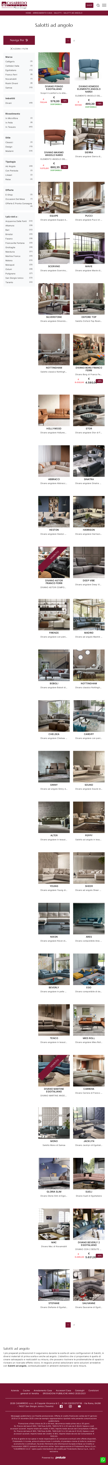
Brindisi (9, 234)
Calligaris (9, 61)
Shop (89, 5)
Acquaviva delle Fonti (16, 221)
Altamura (9, 225)
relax (8, 179)
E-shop (9, 194)
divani (8, 103)
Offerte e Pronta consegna (18, 203)
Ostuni (8, 269)
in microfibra (11, 118)
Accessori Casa (63, 1390)
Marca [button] (9, 56)
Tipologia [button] (10, 161)
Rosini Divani (11, 83)
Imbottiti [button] (10, 98)
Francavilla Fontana (15, 243)
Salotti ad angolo (73, 13)
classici (9, 142)
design (8, 146)
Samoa (8, 87)
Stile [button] (8, 137)
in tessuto (10, 127)
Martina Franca (12, 256)
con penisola (11, 170)
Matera (8, 260)
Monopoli (9, 265)
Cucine (26, 1390)
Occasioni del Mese (15, 199)
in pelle (9, 122)
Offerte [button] (9, 190)
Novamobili (10, 79)
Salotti (58, 13)
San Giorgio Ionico (14, 278)
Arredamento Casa (42, 13)
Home (28, 13)
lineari (8, 175)
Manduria (10, 252)
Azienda (15, 1390)
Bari (7, 230)
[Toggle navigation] (104, 5)
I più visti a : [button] (11, 216)
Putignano (10, 273)
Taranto (9, 282)
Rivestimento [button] (12, 113)
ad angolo (10, 166)
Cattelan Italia (12, 66)
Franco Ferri (11, 74)
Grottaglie (10, 247)
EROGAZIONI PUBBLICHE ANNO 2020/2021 (64, 1393)
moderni (9, 151)
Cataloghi (80, 1390)
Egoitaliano (10, 70)
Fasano (9, 238)
